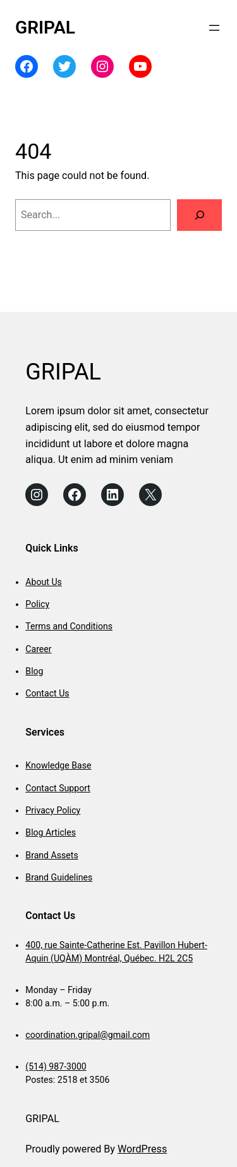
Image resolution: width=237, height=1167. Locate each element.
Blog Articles (50, 832)
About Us (43, 582)
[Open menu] (214, 27)
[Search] (199, 215)
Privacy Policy (52, 810)
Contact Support (57, 788)
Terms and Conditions (68, 626)
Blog (34, 671)
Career (38, 649)
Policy (37, 604)
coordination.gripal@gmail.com (87, 1035)
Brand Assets (51, 855)
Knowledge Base (58, 765)
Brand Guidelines (58, 877)
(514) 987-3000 (55, 1066)
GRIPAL (45, 27)
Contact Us (47, 693)
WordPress (142, 1149)
